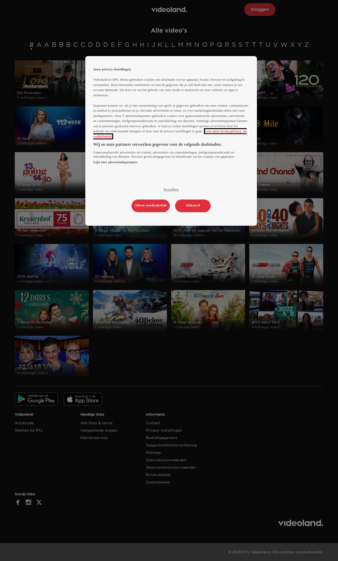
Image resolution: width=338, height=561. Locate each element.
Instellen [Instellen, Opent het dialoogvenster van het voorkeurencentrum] (171, 190)
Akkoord (193, 205)
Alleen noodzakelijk (150, 205)
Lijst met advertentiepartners (115, 162)
